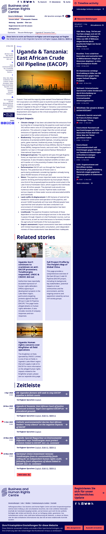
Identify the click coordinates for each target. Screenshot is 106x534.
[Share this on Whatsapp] (2, 123)
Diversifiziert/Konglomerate (9, 66)
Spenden (20, 22)
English (54, 39)
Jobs (22, 503)
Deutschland (10, 88)
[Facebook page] (18, 2)
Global (11, 83)
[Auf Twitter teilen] (5, 123)
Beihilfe (5, 105)
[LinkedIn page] (24, 2)
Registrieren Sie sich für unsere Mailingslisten (20, 27)
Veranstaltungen (13, 503)
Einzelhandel (9, 68)
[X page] (21, 2)
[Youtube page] (30, 2)
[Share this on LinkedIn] (7, 123)
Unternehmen (29, 16)
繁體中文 (69, 39)
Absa (7, 55)
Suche (66, 2)
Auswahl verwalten (94, 528)
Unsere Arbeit (14, 19)
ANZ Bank (7, 54)
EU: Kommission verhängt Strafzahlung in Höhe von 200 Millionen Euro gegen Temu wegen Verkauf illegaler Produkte (88, 76)
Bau (5, 68)
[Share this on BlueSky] (10, 123)
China (11, 86)
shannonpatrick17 (65, 93)
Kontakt (53, 503)
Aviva (11, 54)
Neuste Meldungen (15, 16)
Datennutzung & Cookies (40, 503)
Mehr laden (22, 475)
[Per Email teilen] (13, 123)
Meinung (12, 22)
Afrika (4, 78)
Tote (5, 99)
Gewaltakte (10, 105)
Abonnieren (55, 2)
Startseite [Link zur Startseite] (11, 32)
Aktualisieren (97, 25)
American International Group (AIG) (8, 57)
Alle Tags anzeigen (8, 115)
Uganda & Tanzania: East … (45, 32)
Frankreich (10, 90)
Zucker (11, 65)
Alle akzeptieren (74, 528)
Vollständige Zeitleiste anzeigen (90, 9)
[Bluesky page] (27, 2)
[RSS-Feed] (34, 2)
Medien (28, 503)
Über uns (28, 22)
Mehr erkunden (85, 183)
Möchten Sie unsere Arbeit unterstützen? (90, 109)
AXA (11, 59)
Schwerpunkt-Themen (29, 19)
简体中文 (61, 39)
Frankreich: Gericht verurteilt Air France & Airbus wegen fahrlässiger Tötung (88, 117)
